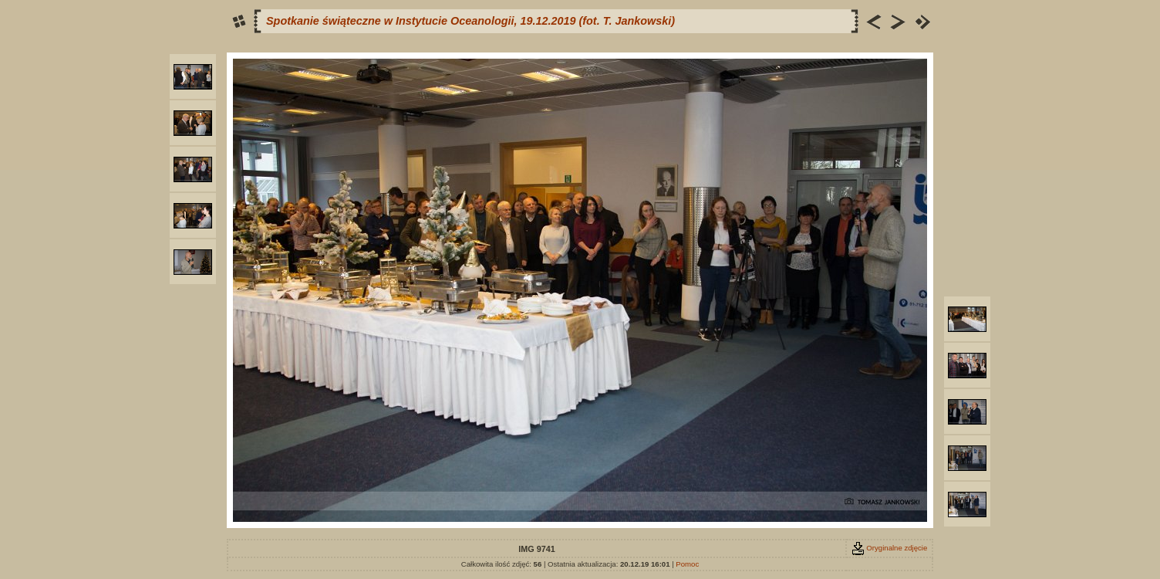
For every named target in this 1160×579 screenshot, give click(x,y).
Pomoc (687, 564)
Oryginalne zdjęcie (889, 547)
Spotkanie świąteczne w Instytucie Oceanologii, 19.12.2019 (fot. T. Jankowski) (470, 21)
